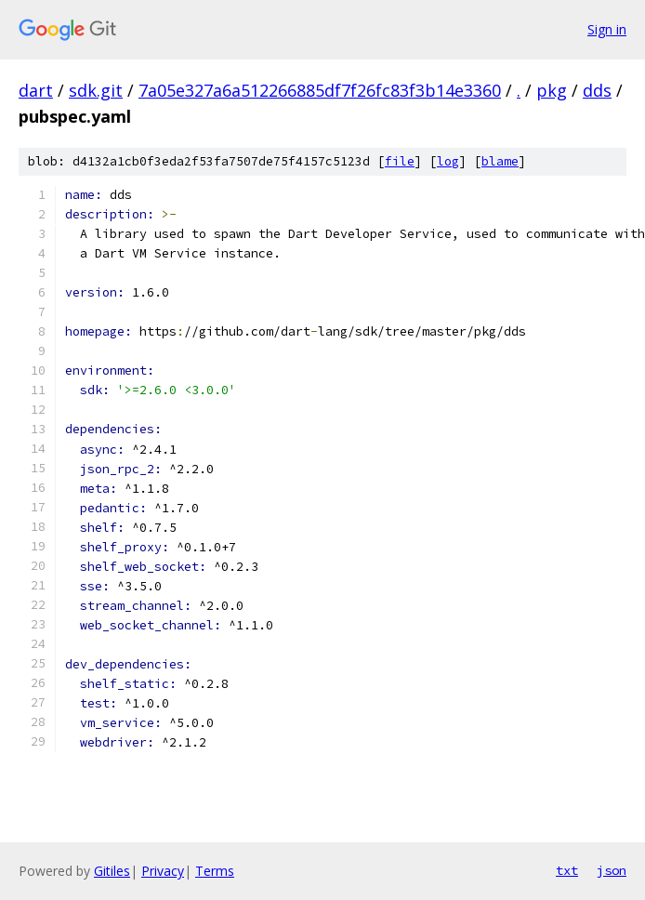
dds (597, 90)
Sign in (606, 29)
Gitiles (112, 871)
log (448, 161)
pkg (551, 90)
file (400, 161)
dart (36, 90)
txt (567, 870)
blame (500, 161)
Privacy (162, 871)
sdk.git (96, 90)
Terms (214, 871)
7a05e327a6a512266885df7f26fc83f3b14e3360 (319, 90)
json (611, 870)
